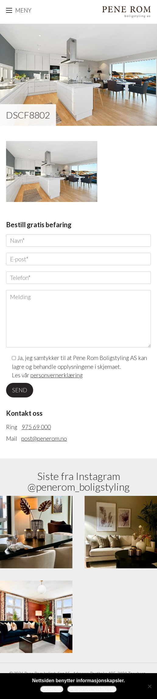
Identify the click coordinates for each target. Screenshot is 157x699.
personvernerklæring (56, 375)
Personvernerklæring (92, 689)
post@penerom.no (44, 438)
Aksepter (51, 689)
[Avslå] (149, 686)
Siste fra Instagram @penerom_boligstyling (78, 481)
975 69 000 (36, 426)
